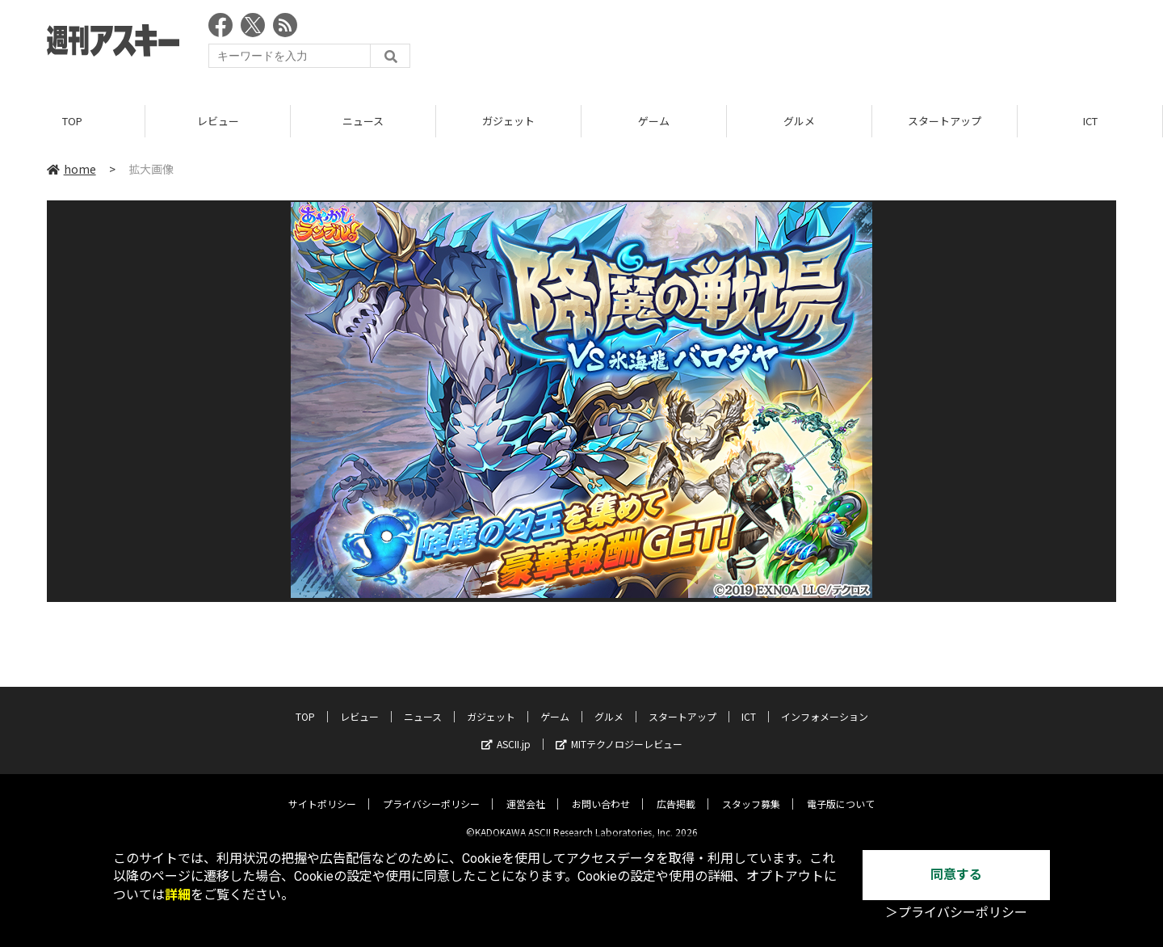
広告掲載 (676, 791)
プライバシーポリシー (431, 791)
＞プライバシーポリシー (956, 912)
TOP (72, 120)
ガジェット (508, 120)
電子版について (841, 791)
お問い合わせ (601, 791)
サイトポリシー (322, 791)
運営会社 (525, 791)
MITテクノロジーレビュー (619, 732)
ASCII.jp (506, 732)
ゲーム (654, 120)
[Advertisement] (822, 44)
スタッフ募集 (751, 791)
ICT (1090, 120)
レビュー (218, 120)
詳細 (178, 895)
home (71, 169)
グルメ (799, 120)
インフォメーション (824, 704)
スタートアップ (944, 120)
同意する (956, 874)
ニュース (363, 120)
